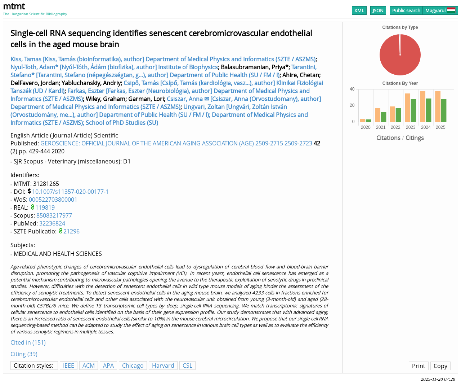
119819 (45, 207)
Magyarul (440, 10)
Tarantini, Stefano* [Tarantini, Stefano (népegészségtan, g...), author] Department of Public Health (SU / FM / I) (163, 71)
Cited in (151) (28, 342)
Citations (388, 138)
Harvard (163, 365)
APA (108, 365)
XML (359, 10)
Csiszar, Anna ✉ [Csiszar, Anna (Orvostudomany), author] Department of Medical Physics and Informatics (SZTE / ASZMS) (165, 103)
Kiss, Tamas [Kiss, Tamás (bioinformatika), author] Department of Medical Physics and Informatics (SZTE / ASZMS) (162, 59)
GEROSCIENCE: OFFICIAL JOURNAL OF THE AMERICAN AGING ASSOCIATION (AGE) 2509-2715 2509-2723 (176, 143)
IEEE (68, 365)
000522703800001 (53, 200)
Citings (415, 138)
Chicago (133, 365)
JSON (378, 10)
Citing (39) (23, 354)
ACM (88, 365)
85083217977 (54, 215)
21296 (71, 231)
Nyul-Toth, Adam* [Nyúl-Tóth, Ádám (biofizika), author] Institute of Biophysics (114, 67)
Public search (406, 10)
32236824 (52, 223)
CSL (187, 365)
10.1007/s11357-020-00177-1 (70, 192)
